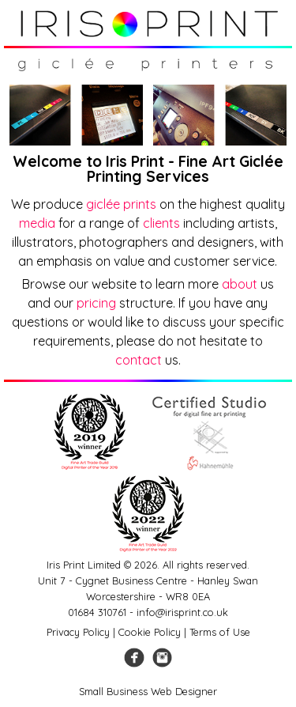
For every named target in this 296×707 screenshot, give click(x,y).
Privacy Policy (78, 632)
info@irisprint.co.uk (182, 612)
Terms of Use (219, 632)
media (37, 223)
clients (161, 223)
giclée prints (121, 204)
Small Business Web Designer (148, 691)
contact (138, 360)
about (239, 284)
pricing (96, 303)
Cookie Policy (149, 632)
